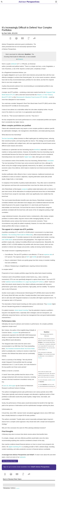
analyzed (24, 189)
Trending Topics (9, 488)
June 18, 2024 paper (9, 385)
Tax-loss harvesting (7, 138)
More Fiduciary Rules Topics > (10, 461)
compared (15, 332)
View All (17, 488)
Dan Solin (7, 33)
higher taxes (28, 157)
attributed (14, 64)
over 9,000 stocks (7, 239)
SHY (28, 257)
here (46, 349)
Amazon (20, 59)
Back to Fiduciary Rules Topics (12, 479)
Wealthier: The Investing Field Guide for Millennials (17, 234)
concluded (50, 160)
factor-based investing (21, 310)
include (49, 304)
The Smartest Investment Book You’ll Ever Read (20, 348)
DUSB (34, 257)
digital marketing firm (15, 446)
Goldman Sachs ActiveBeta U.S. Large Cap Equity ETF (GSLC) (24, 282)
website (53, 379)
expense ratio (48, 254)
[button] (10, 38)
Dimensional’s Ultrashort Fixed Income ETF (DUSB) (32, 97)
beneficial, (37, 149)
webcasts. (22, 457)
